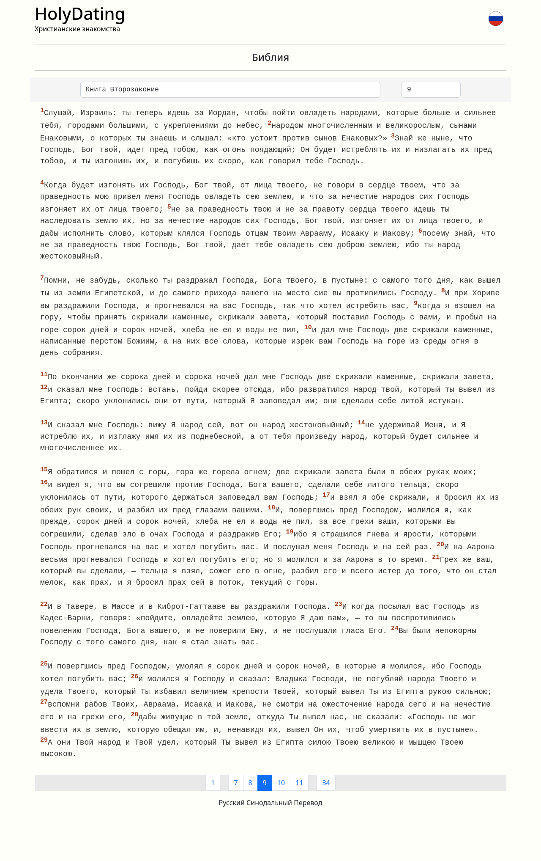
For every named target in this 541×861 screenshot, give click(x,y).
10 (281, 795)
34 (326, 795)
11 (299, 795)
